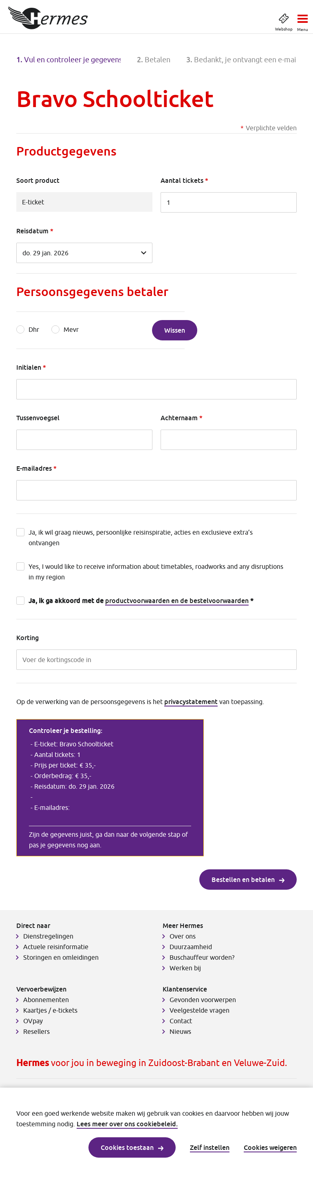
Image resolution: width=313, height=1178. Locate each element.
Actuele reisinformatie (55, 946)
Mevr (71, 329)
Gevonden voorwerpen (203, 999)
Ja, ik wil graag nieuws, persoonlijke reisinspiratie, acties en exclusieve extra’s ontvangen (141, 537)
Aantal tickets (182, 180)
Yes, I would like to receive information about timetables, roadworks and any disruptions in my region (156, 572)
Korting (27, 638)
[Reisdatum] (84, 253)
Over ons (183, 936)
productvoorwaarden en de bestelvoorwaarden (177, 601)
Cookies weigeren (270, 1147)
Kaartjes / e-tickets (50, 1010)
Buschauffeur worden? (202, 957)
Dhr (34, 329)
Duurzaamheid (191, 946)
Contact (181, 1020)
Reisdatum (32, 231)
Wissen (174, 330)
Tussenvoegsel (38, 418)
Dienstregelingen (48, 936)
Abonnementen (46, 999)
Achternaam (179, 418)
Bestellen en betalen (248, 879)
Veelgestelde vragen (199, 1010)
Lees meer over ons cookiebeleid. (127, 1124)
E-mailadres (34, 468)
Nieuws (180, 1031)
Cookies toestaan (132, 1147)
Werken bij (185, 968)
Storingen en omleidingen (61, 957)
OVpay (33, 1020)
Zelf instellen (209, 1147)
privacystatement (191, 702)
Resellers (36, 1031)
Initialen (28, 367)
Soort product (38, 180)
